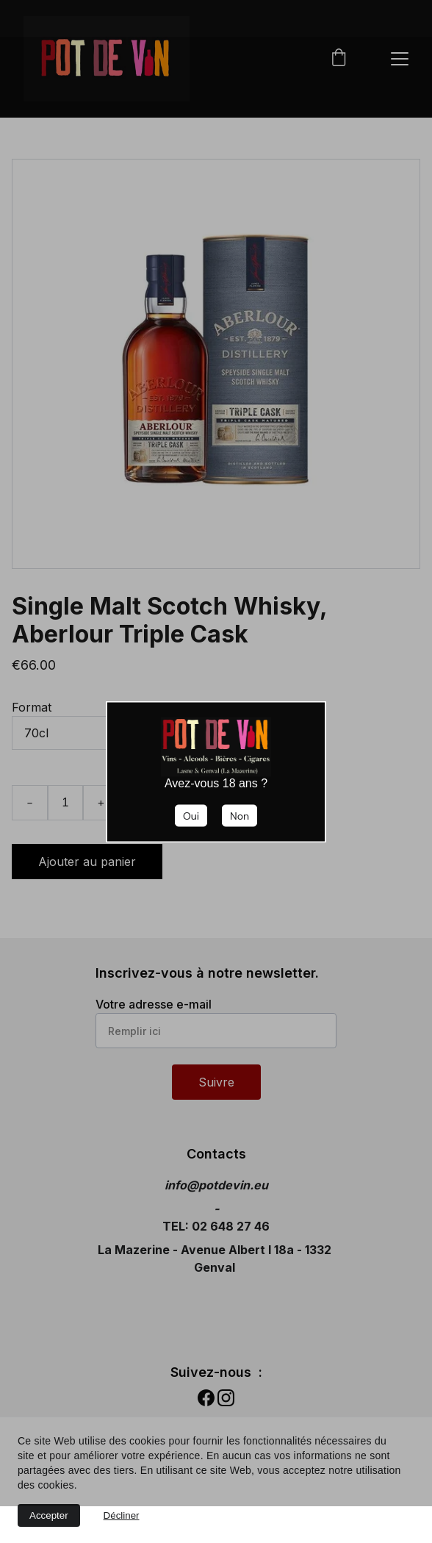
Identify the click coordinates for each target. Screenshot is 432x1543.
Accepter (48, 1515)
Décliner (122, 1515)
